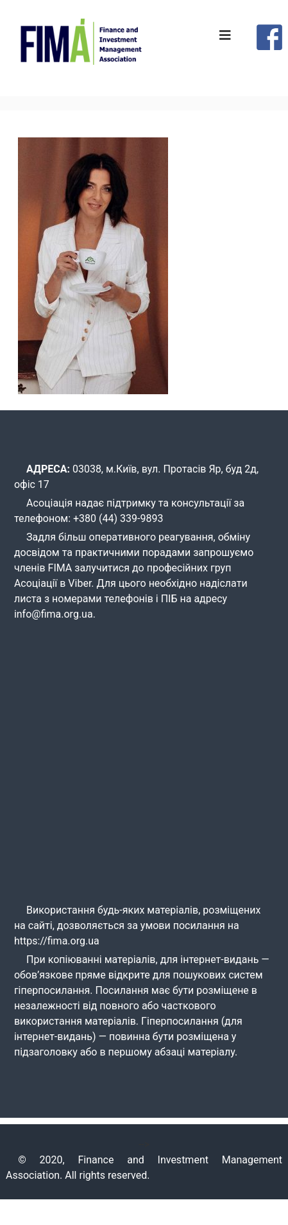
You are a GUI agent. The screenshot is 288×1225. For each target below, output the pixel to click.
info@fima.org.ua (53, 614)
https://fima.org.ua (56, 941)
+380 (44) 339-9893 (118, 518)
